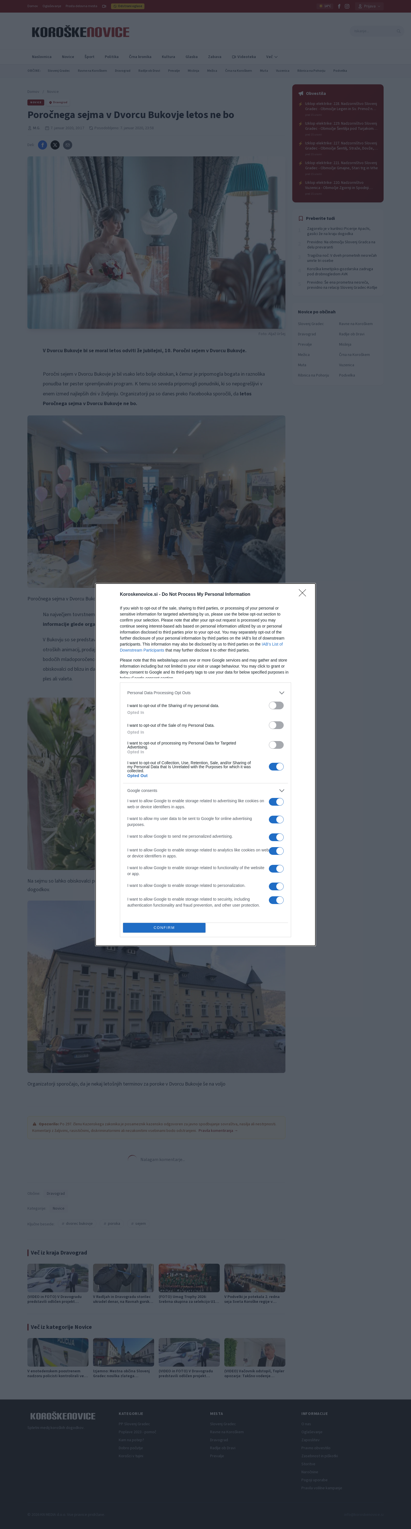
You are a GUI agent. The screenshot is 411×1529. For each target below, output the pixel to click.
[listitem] (205, 693)
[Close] (304, 594)
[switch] (276, 705)
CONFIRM (164, 927)
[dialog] (205, 764)
